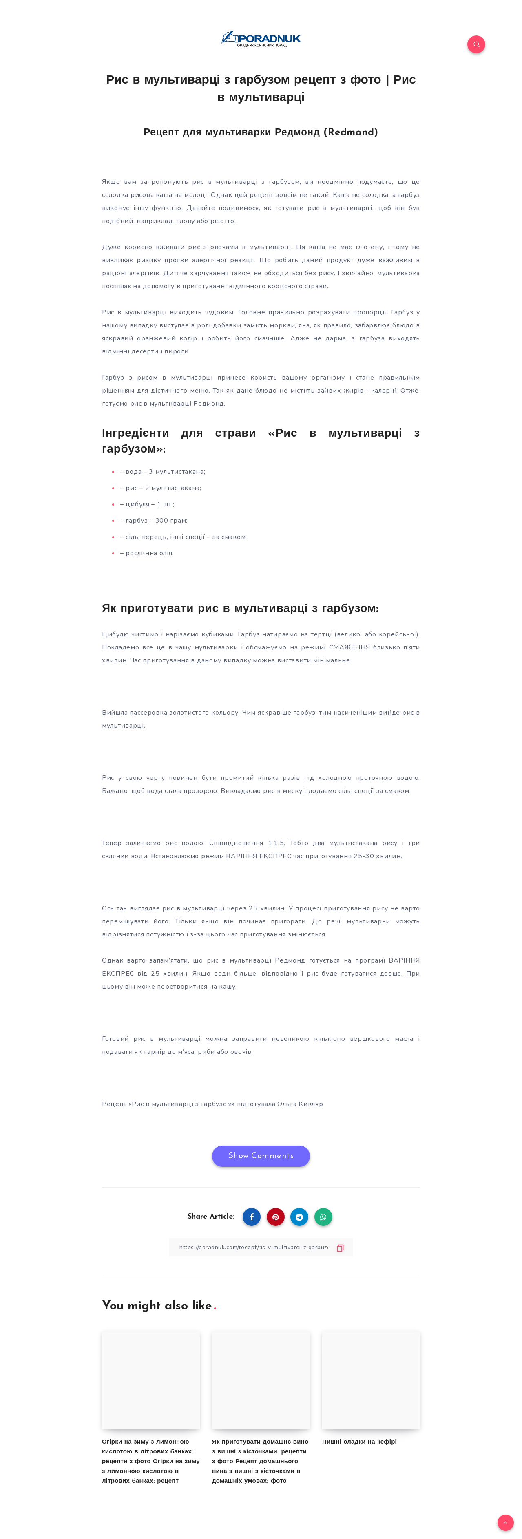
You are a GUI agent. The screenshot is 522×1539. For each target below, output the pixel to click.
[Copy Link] (261, 1247)
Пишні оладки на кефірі (359, 1442)
